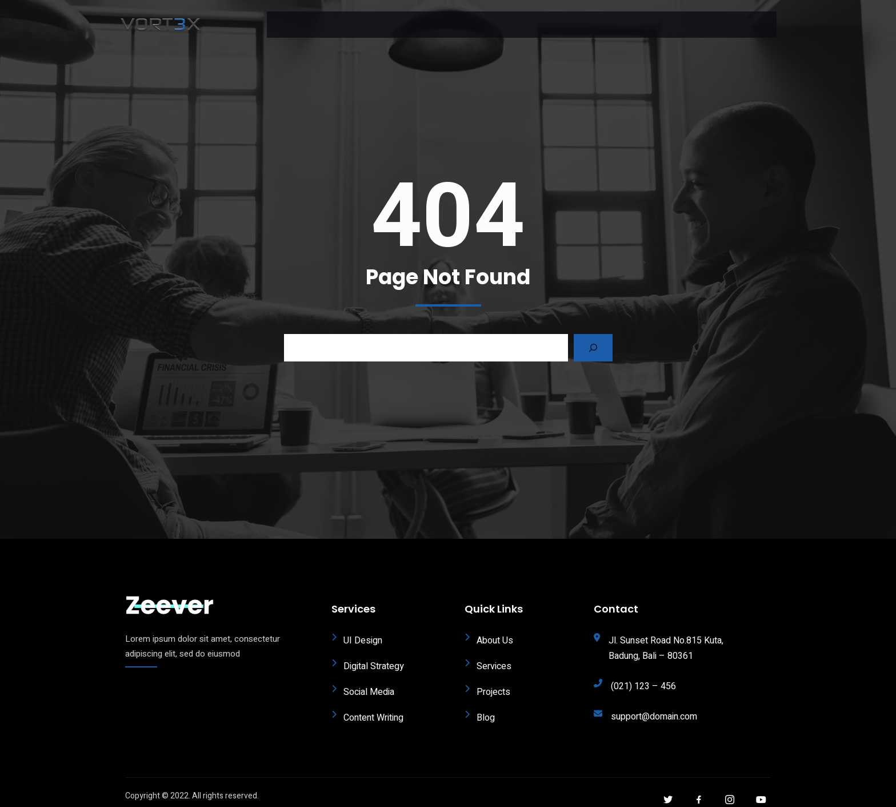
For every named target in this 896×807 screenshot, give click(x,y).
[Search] (593, 338)
